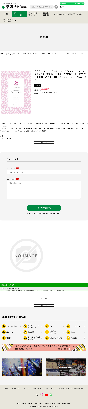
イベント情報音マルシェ (34, 14)
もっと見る (44, 142)
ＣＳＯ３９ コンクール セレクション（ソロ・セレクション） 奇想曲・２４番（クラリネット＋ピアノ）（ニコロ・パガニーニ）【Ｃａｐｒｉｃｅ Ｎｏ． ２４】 (60, 75)
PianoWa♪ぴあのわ (69, 14)
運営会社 (61, 388)
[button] (74, 8)
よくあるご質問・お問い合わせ (10, 20)
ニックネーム (13, 168)
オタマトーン (63, 8)
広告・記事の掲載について (74, 388)
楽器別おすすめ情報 (19, 14)
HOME (7, 14)
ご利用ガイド (15, 388)
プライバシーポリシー (50, 388)
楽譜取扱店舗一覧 (47, 14)
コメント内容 (13, 179)
